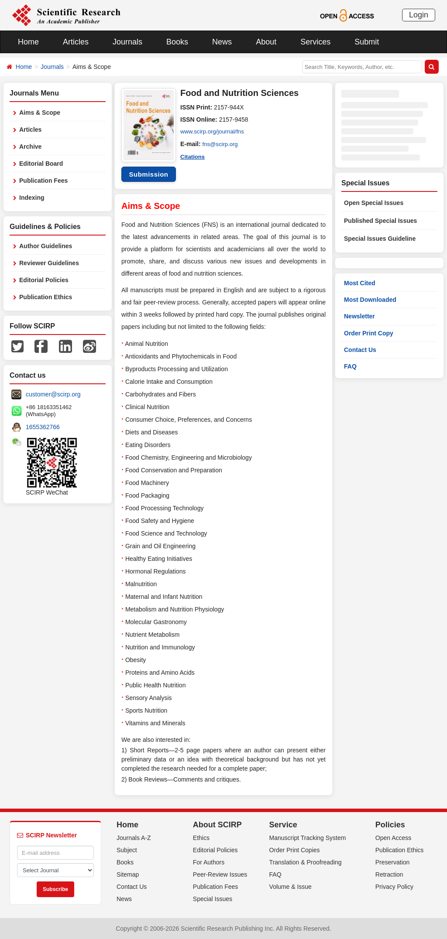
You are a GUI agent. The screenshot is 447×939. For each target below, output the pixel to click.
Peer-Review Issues (220, 874)
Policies (390, 824)
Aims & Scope (39, 112)
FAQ (350, 366)
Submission (148, 174)
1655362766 (43, 426)
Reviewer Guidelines (49, 263)
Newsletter (359, 316)
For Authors (208, 862)
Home (28, 42)
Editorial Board (41, 163)
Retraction (389, 874)
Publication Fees (43, 180)
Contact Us (360, 349)
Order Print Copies (294, 850)
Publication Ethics (45, 297)
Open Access (393, 837)
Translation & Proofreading (305, 862)
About (266, 42)
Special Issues (212, 898)
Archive (30, 146)
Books (177, 42)
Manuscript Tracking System (307, 837)
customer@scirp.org (53, 394)
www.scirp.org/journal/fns (214, 131)
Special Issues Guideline (380, 238)
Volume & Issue (290, 886)
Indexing (32, 197)
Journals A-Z (134, 837)
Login (418, 14)
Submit (366, 42)
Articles (76, 42)
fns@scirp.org (222, 143)
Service (283, 824)
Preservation (392, 862)
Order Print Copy (368, 333)
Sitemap (128, 874)
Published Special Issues (380, 220)
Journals (127, 42)
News (222, 42)
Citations (193, 156)
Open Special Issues (373, 202)
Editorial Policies (44, 280)
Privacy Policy (394, 886)
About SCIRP (217, 824)
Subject (127, 850)
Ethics (201, 837)
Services (315, 42)
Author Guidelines (45, 245)
